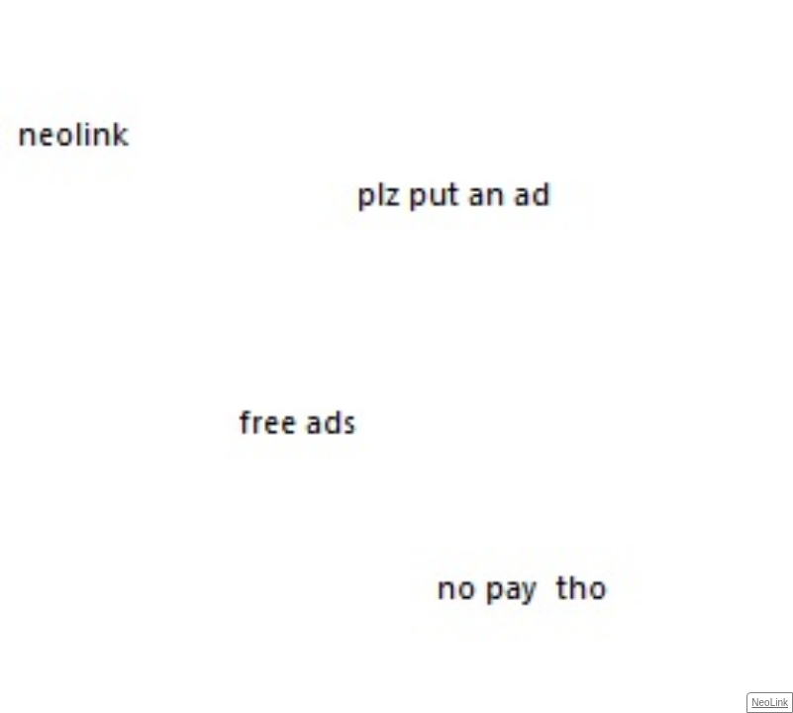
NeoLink (769, 702)
